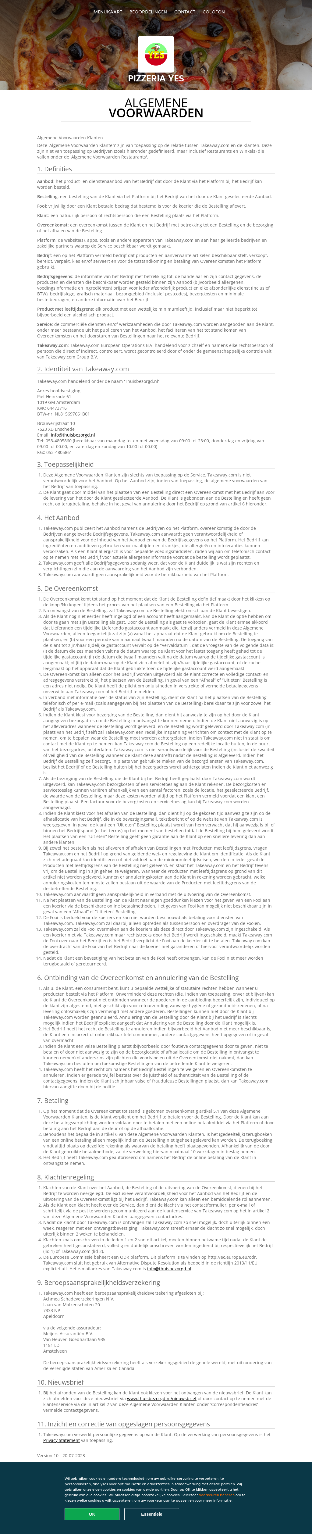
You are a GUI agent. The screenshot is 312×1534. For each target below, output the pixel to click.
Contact (184, 12)
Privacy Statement (61, 1440)
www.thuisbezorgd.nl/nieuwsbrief (162, 1398)
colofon (214, 12)
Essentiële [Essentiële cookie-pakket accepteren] (151, 1514)
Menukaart (108, 12)
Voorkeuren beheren (217, 1495)
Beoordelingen (148, 12)
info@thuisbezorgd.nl (73, 435)
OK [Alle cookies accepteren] (92, 1514)
